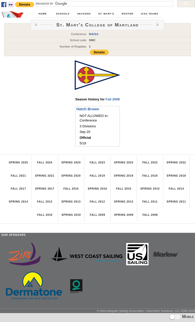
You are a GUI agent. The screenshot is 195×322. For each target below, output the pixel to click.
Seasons (84, 13)
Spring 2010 (71, 214)
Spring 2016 (97, 188)
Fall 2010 (45, 214)
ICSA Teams (149, 13)
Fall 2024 (44, 162)
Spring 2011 (176, 201)
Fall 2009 (97, 214)
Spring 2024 (71, 162)
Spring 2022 (176, 162)
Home (43, 13)
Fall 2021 (18, 175)
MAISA (94, 34)
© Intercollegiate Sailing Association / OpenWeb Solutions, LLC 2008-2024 (146, 310)
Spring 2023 (123, 162)
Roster (128, 13)
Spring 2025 (18, 162)
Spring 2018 (176, 175)
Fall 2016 (71, 188)
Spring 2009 (124, 214)
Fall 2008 (113, 99)
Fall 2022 (150, 162)
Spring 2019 (123, 175)
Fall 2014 (176, 188)
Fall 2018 (150, 175)
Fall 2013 (44, 201)
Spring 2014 (18, 201)
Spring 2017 (44, 188)
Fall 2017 (18, 188)
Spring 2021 (44, 175)
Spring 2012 (123, 201)
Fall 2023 (97, 162)
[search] (104, 3)
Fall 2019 (97, 175)
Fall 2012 (97, 201)
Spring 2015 (150, 188)
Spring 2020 (71, 175)
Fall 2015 (123, 188)
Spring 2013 (71, 201)
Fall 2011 (150, 201)
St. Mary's (106, 13)
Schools (63, 13)
